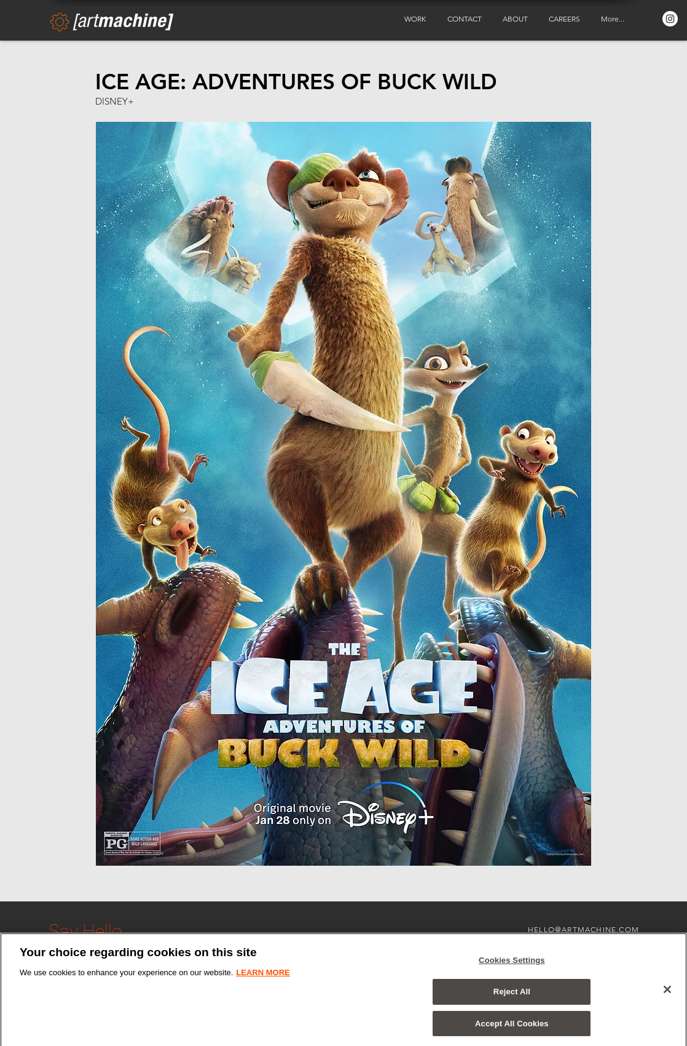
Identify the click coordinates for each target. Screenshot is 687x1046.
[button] (416, 19)
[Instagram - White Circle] (670, 18)
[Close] (667, 993)
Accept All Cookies (512, 1027)
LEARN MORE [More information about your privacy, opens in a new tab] (262, 976)
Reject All (511, 995)
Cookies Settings (512, 964)
